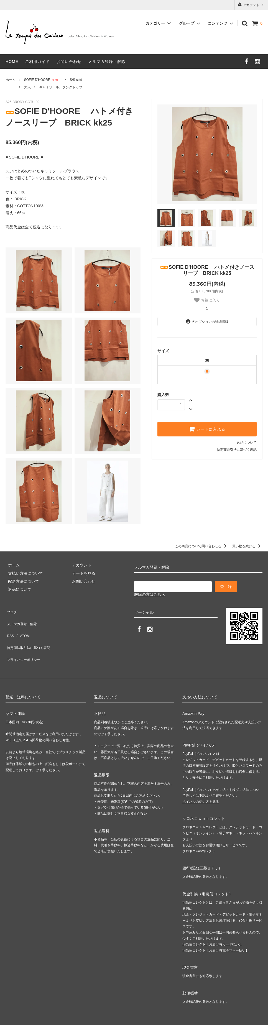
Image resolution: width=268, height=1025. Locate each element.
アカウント (251, 4)
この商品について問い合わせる (201, 546)
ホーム (11, 80)
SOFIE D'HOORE (42, 80)
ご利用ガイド (37, 61)
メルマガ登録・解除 (107, 61)
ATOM (22, 627)
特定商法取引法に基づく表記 (31, 635)
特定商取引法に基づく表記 (237, 450)
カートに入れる (207, 429)
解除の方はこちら (149, 594)
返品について (247, 442)
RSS (10, 627)
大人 (27, 87)
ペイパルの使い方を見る (200, 783)
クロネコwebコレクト (198, 833)
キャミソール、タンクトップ (60, 87)
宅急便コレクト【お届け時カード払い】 (212, 926)
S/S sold (76, 80)
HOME (12, 61)
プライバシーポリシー (25, 643)
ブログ (11, 610)
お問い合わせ (69, 61)
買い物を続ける (247, 546)
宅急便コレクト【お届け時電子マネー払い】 (215, 932)
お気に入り (207, 300)
